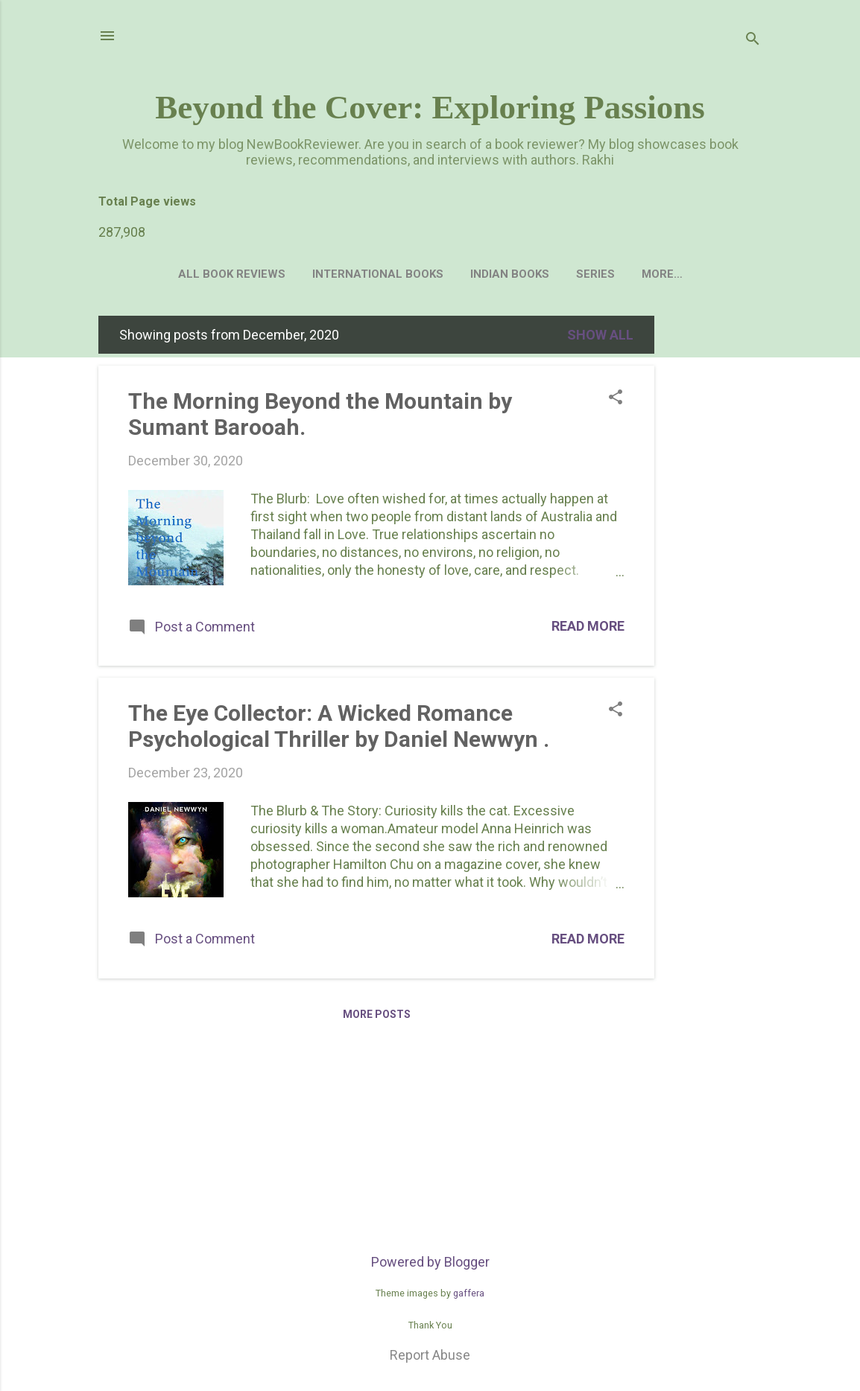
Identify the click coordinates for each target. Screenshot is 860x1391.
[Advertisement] (714, 542)
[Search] (753, 40)
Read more (588, 629)
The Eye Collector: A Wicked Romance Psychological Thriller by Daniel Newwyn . (338, 729)
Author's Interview (661, 274)
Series (555, 274)
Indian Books (469, 274)
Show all (600, 338)
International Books (337, 274)
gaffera (468, 1296)
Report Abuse (430, 1358)
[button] (616, 402)
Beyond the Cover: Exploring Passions (430, 107)
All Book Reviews (191, 274)
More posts (377, 1017)
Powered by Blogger (430, 1265)
